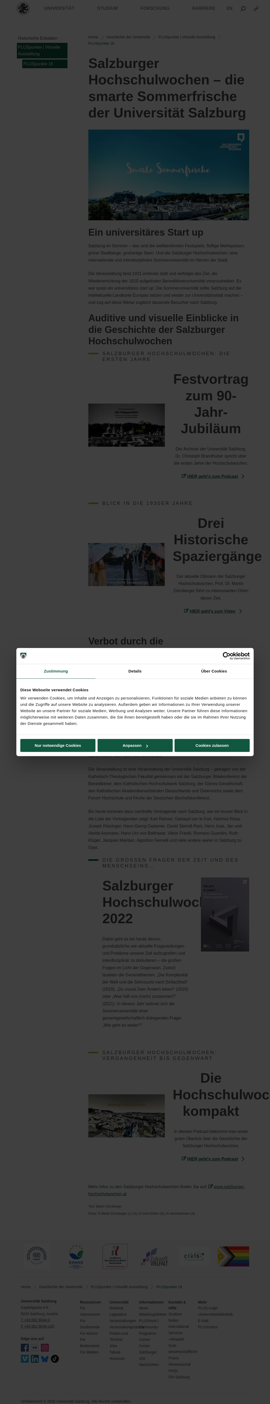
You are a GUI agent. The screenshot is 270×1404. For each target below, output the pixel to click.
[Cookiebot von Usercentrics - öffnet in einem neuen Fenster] (227, 656)
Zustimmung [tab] (56, 671)
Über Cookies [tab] (214, 671)
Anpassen (135, 745)
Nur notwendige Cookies (58, 745)
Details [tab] (135, 671)
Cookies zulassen (212, 745)
